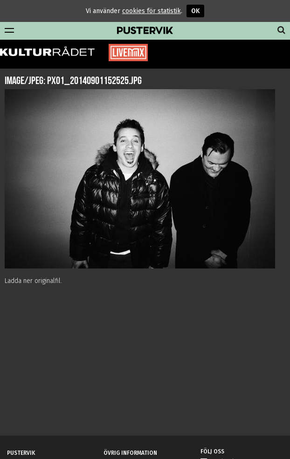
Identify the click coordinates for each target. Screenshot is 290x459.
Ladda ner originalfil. (33, 281)
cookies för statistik (151, 11)
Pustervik (145, 31)
